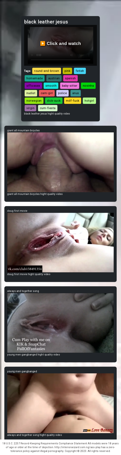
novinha (88, 85)
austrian (54, 78)
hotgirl (89, 100)
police (62, 93)
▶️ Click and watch (60, 43)
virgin (30, 108)
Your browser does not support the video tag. (60, 162)
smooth (51, 85)
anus (75, 93)
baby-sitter (70, 85)
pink (67, 71)
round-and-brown (46, 71)
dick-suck (54, 100)
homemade (34, 78)
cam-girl (47, 93)
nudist (30, 93)
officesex (33, 85)
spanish (70, 78)
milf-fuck (72, 100)
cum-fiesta (48, 108)
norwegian (34, 100)
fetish (80, 71)
